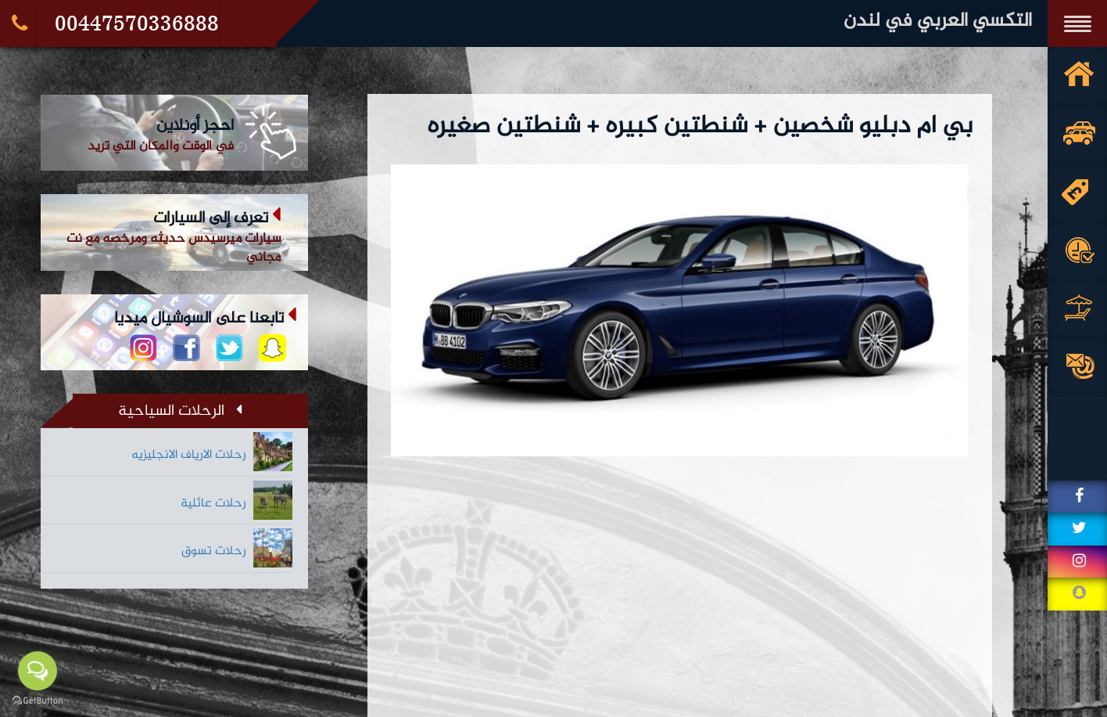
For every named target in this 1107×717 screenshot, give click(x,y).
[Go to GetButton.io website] (38, 701)
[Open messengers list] (37, 670)
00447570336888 (137, 23)
